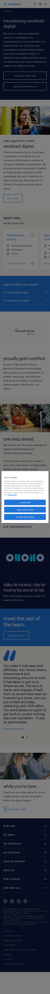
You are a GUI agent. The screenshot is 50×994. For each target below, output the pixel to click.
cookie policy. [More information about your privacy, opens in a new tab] (12, 495)
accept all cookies (25, 517)
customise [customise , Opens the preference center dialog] (25, 502)
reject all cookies (25, 509)
